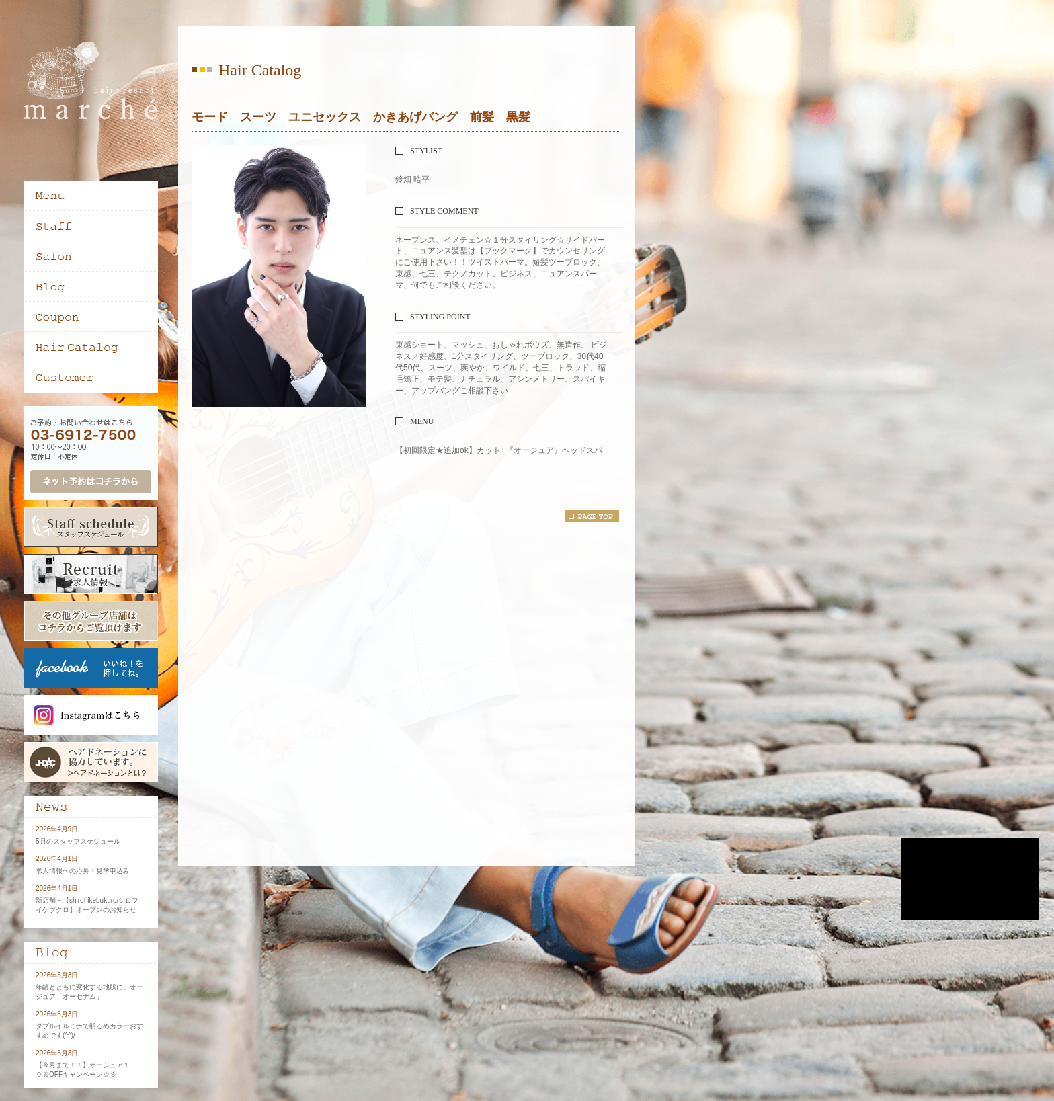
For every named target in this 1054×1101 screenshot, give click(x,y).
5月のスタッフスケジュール (78, 841)
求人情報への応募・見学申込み (83, 870)
